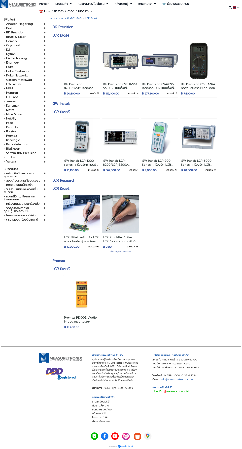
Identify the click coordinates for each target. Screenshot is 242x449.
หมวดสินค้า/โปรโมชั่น (71, 18)
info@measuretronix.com (177, 379)
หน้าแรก (54, 18)
